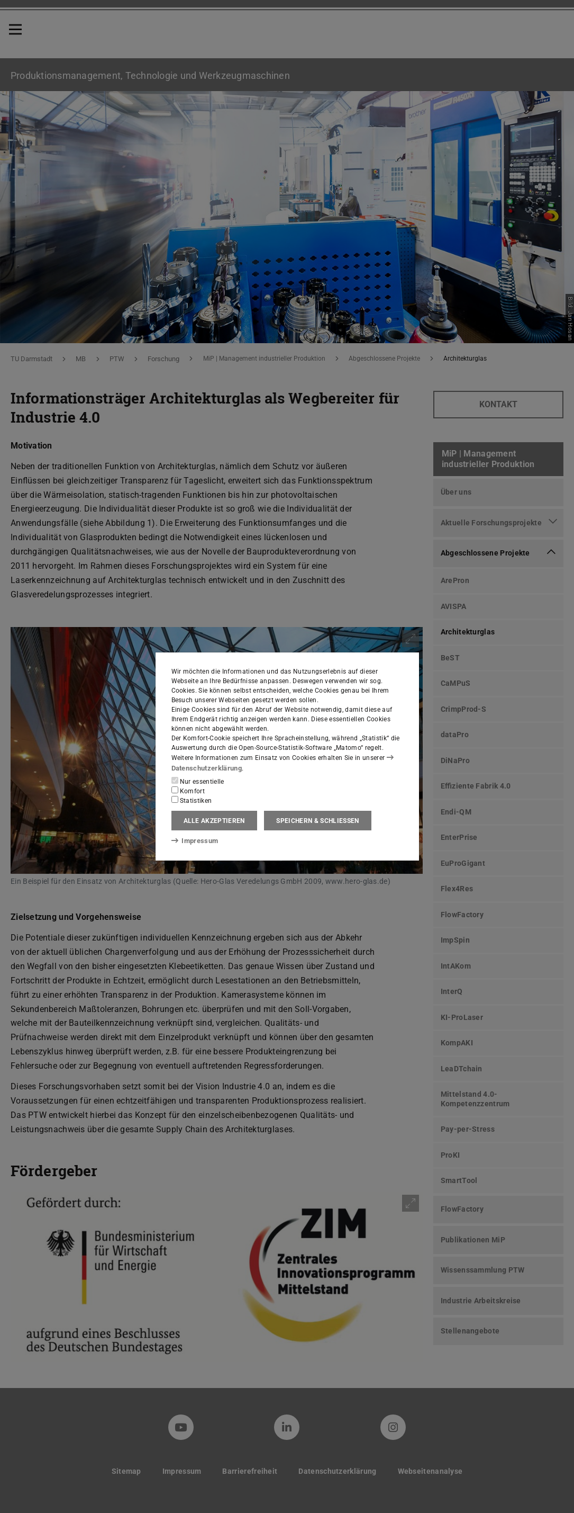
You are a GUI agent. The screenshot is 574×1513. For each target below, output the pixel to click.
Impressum (192, 840)
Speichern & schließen (317, 820)
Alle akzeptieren (214, 820)
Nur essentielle (197, 780)
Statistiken (191, 799)
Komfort (188, 790)
